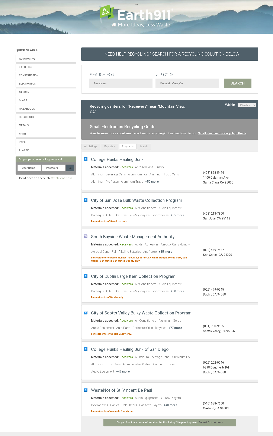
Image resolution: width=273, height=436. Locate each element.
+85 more (165, 251)
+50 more (152, 181)
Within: (240, 105)
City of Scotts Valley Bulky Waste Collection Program (141, 313)
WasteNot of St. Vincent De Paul (121, 390)
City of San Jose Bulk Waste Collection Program (136, 200)
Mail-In (144, 146)
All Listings (90, 146)
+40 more (170, 405)
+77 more (175, 328)
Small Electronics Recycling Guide (222, 133)
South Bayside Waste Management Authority (132, 236)
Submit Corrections (211, 422)
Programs (128, 146)
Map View (109, 146)
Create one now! (62, 178)
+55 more (177, 215)
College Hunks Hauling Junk (117, 159)
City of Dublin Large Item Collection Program (133, 276)
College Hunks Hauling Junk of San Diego (130, 349)
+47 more (123, 371)
